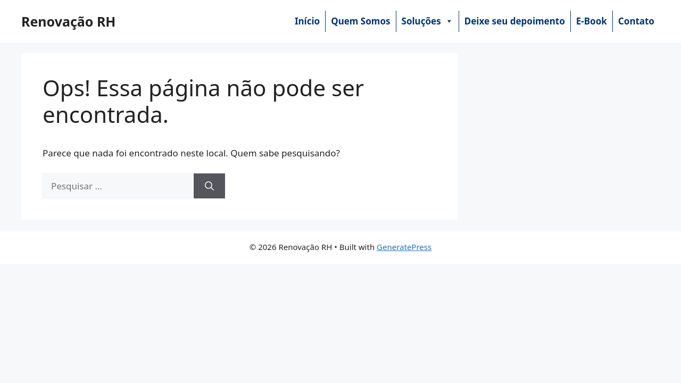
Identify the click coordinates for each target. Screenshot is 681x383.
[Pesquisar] (209, 186)
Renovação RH (68, 21)
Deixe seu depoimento (514, 21)
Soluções (427, 21)
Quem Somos (360, 21)
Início (307, 21)
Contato (636, 21)
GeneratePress (404, 247)
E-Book (591, 21)
